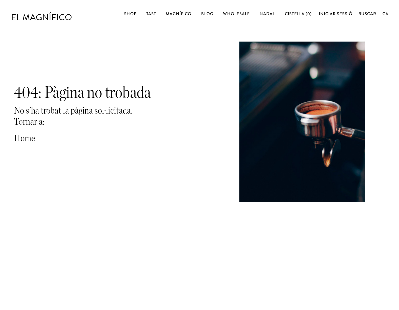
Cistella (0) (299, 14)
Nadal (267, 14)
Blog (207, 14)
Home (24, 138)
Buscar (367, 14)
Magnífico (178, 14)
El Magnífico (42, 13)
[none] (385, 14)
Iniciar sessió (335, 14)
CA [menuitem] (385, 14)
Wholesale (236, 14)
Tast (151, 14)
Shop (130, 14)
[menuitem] (385, 14)
